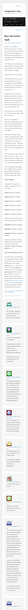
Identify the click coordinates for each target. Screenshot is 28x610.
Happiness (6, 24)
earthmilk (8, 377)
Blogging (15, 21)
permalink (12, 292)
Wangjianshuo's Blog (12, 11)
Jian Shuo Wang (18, 42)
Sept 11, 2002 (14, 265)
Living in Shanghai (12, 18)
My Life (12, 24)
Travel (6, 18)
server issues (14, 274)
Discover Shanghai (8, 21)
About (21, 24)
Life (14, 290)
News (17, 24)
